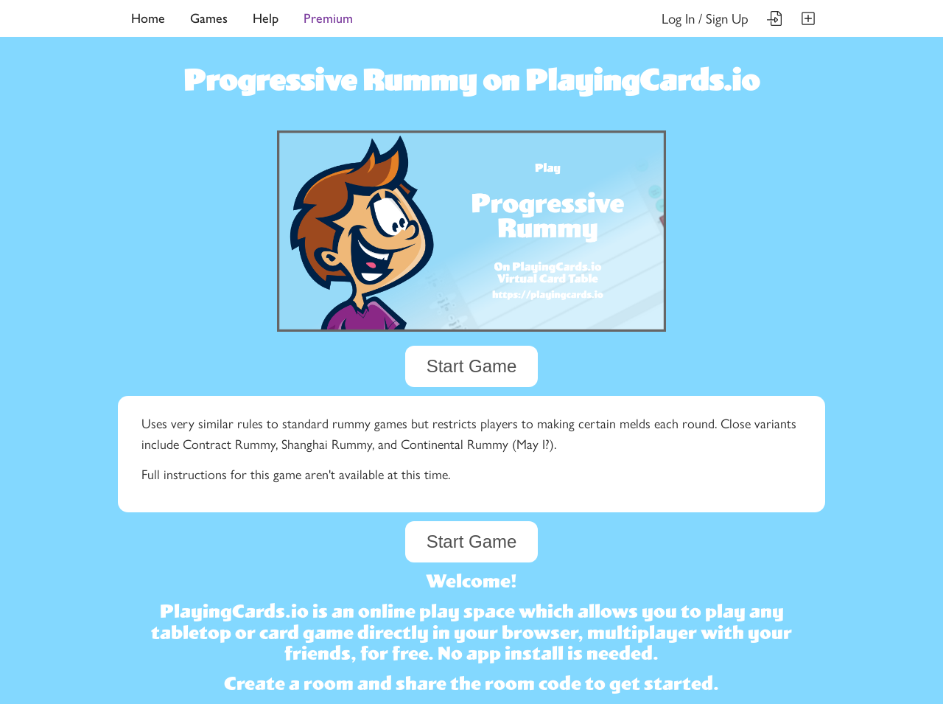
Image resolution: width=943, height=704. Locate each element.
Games (209, 18)
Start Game (472, 366)
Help (265, 18)
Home (148, 18)
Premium (328, 18)
